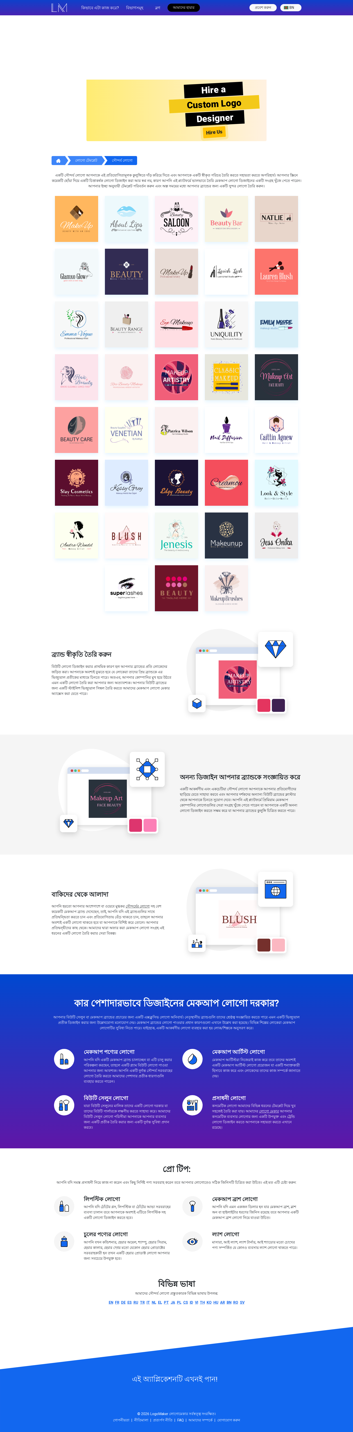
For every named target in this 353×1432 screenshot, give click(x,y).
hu (215, 1302)
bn (289, 7)
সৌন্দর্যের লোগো (138, 906)
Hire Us (214, 132)
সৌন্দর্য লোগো (122, 160)
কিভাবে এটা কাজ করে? (100, 7)
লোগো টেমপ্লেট (86, 160)
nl (154, 1302)
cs (185, 1302)
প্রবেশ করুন (263, 7)
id (191, 1302)
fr (117, 1302)
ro (235, 1302)
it (148, 1302)
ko (209, 1302)
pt (166, 1302)
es (129, 1302)
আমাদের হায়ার (184, 7)
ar (222, 1302)
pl (179, 1302)
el (160, 1302)
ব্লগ (157, 7)
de (123, 1302)
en (111, 1302)
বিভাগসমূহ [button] (134, 7)
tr (142, 1302)
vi (196, 1302)
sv (242, 1302)
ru (136, 1302)
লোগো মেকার (269, 1111)
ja (173, 1302)
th (202, 1302)
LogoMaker (159, 1414)
